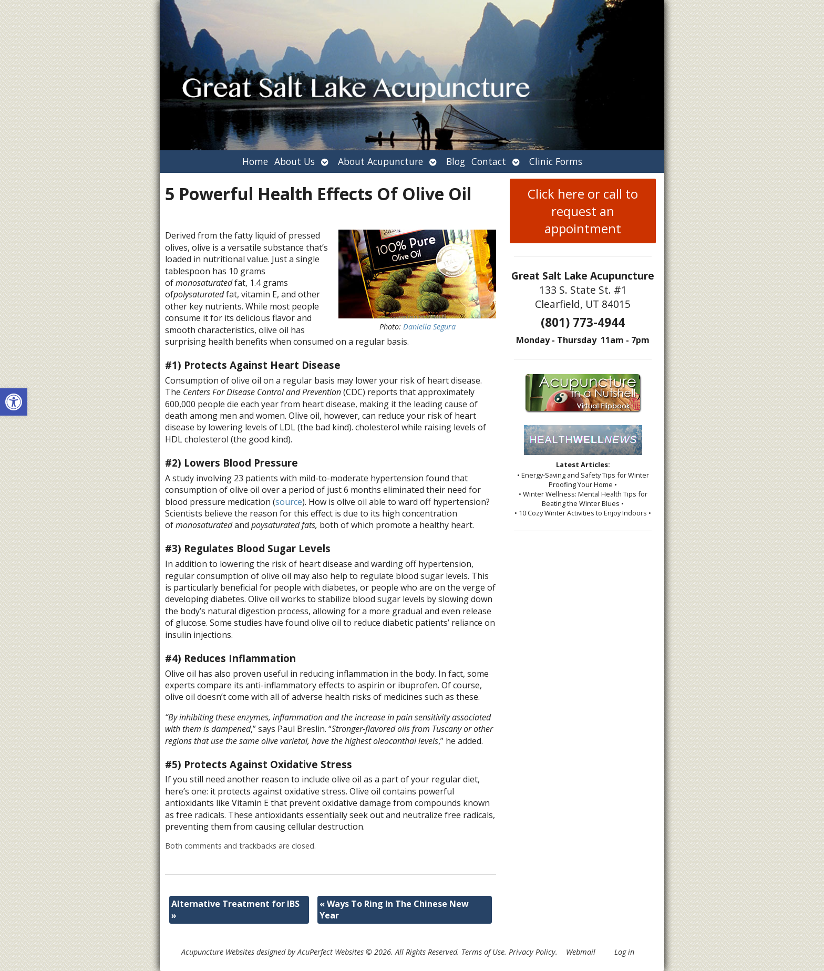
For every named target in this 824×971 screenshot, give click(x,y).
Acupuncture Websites (217, 952)
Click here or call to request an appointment (583, 211)
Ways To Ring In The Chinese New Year (394, 909)
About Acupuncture (380, 161)
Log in (624, 952)
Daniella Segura (429, 327)
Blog (455, 161)
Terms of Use (482, 952)
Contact (488, 161)
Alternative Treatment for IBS (235, 909)
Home (255, 161)
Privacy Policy (532, 952)
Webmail (580, 952)
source (288, 502)
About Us (294, 161)
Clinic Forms (555, 161)
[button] (13, 402)
